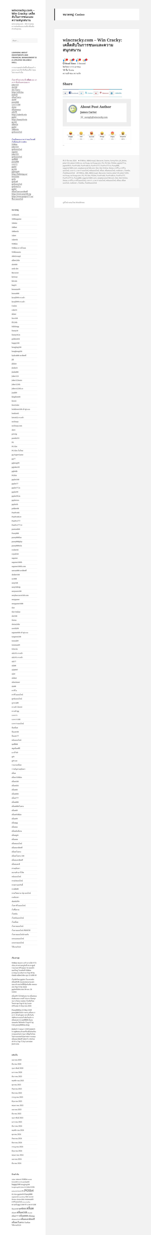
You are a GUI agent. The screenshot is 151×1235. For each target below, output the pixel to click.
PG (13, 442)
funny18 (15, 331)
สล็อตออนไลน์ (17, 843)
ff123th (14, 322)
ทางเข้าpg (15, 711)
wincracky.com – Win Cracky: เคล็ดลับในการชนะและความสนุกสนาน (23, 15)
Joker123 (15, 376)
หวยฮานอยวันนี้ (17, 885)
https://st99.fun (18, 92)
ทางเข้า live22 (17, 707)
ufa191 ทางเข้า (17, 653)
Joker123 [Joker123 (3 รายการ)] (23, 1187)
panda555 (15, 438)
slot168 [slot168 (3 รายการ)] (31, 1197)
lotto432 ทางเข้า (18, 417)
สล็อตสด (15, 839)
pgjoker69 (16, 467)
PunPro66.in (110, 176)
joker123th (16, 384)
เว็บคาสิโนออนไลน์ (18, 905)
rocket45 (15, 550)
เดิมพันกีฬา (16, 901)
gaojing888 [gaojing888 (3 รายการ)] (26, 1182)
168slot (14, 223)
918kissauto (16, 252)
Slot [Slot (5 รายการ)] (26, 1197)
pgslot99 (15, 492)
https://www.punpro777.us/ (22, 196)
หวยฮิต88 (15, 889)
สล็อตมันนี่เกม (17, 831)
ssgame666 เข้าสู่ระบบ (20, 632)
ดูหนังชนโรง (16, 186)
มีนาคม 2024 (16, 1163)
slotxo (14, 107)
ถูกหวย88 (15, 703)
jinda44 (15, 95)
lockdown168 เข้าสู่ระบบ (21, 409)
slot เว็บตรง (16, 90)
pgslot (14, 117)
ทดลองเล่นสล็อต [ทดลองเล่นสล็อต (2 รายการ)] (26, 1202)
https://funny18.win (19, 119)
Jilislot (14, 364)
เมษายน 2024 (17, 1159)
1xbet (14, 235)
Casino (14, 306)
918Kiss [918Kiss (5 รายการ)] (25, 1179)
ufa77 (14, 661)
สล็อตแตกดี (16, 864)
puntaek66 (16, 529)
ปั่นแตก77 (15, 736)
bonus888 (15, 293)
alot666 (14, 264)
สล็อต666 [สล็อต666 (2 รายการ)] (30, 1213)
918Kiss (15, 244)
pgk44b (14, 471)
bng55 (14, 285)
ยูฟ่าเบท (14, 761)
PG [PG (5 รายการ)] (23, 1191)
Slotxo (14, 620)
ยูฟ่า (13, 756)
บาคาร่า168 (16, 104)
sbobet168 (16, 575)
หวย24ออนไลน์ (17, 881)
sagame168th (17, 562)
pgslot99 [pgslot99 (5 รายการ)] (20, 1194)
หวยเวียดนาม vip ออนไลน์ (21, 893)
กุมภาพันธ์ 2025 (17, 1118)
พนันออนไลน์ (16, 740)
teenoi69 (15, 641)
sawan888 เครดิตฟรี (19, 570)
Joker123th (124, 173)
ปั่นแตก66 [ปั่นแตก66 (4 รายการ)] (15, 1209)
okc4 (13, 430)
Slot (13, 608)
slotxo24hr (16, 624)
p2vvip (14, 434)
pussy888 (15, 102)
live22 (14, 401)
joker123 (15, 85)
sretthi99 (15, 628)
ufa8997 (15, 670)
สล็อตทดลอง (16, 109)
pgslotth (15, 504)
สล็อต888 (15, 802)
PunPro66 (15, 512)
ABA (86, 173)
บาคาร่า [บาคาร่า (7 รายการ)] (23, 1204)
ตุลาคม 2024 (16, 1134)
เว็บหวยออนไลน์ (17, 926)
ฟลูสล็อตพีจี (16, 748)
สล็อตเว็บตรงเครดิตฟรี (20, 191)
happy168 (15, 343)
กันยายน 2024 (17, 1138)
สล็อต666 (15, 794)
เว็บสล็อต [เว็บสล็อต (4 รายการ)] (27, 1222)
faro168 (15, 318)
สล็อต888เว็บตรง (18, 806)
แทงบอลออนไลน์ (18, 938)
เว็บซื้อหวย (15, 909)
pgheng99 (15, 171)
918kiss (14, 144)
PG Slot (14, 446)
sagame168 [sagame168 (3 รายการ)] (15, 1197)
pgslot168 (15, 479)
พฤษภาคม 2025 (17, 1105)
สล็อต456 (15, 785)
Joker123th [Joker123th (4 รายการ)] (31, 1187)
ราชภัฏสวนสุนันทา (18, 769)
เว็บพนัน (15, 914)
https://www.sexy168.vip (21, 194)
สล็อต (14, 773)
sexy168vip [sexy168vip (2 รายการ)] (22, 1197)
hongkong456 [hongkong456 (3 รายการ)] (16, 1187)
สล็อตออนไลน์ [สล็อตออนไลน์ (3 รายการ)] (16, 1219)
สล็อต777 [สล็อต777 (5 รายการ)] (15, 1216)
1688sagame (16, 219)
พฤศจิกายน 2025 (18, 1080)
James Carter (88, 112)
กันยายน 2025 (17, 1089)
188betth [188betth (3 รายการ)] (18, 1179)
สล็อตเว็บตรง (16, 97)
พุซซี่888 (15, 159)
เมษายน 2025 (17, 1109)
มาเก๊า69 (15, 752)
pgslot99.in (16, 496)
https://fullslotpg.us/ (19, 174)
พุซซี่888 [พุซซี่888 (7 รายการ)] (22, 1208)
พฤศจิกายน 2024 (18, 1130)
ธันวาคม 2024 (17, 1126)
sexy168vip (16, 587)
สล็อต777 (15, 798)
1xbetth (15, 240)
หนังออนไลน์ (16, 876)
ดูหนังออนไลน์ (17, 132)
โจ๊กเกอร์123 (16, 947)
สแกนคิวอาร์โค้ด (18, 872)
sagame (15, 152)
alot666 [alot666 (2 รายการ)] (30, 1179)
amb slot (15, 268)
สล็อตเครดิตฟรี (17, 847)
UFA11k (15, 649)
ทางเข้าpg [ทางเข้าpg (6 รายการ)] (16, 1204)
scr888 (14, 579)
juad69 (14, 393)
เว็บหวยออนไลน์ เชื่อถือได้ (21, 930)
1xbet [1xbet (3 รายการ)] (13, 1179)
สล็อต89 (15, 810)
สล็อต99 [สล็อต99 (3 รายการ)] (14, 1213)
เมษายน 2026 (17, 1060)
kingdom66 (16, 397)
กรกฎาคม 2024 (17, 1147)
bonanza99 (16, 289)
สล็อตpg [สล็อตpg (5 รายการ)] (31, 1216)
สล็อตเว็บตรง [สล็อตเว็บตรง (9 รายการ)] (18, 1222)
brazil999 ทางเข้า (18, 297)
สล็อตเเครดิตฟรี (17, 860)
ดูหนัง (14, 179)
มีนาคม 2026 (16, 1064)
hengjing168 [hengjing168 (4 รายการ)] (25, 1184)
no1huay (15, 421)
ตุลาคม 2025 (16, 1085)
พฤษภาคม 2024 (17, 1155)
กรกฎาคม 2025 (17, 1097)
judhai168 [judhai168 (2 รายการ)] (14, 1191)
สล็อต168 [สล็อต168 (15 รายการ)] (22, 1212)
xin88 (14, 686)
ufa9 (13, 674)
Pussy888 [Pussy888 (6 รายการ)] (28, 1194)
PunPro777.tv (17, 525)
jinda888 (15, 372)
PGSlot (14, 475)
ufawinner (16, 682)
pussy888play (17, 541)
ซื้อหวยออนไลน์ (17, 199)
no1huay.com (17, 426)
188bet (14, 227)
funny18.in (16, 335)
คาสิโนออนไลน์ (17, 694)
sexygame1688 (17, 603)
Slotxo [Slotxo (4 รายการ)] (14, 1199)
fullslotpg (15, 326)
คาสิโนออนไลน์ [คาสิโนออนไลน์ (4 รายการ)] (17, 1202)
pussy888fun (17, 537)
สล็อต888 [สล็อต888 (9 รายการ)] (23, 1215)
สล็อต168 (15, 781)
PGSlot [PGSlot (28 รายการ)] (29, 1190)
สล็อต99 (15, 819)
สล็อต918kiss (16, 814)
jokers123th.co (17, 388)
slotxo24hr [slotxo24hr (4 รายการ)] (21, 1199)
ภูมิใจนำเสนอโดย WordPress (73, 203)
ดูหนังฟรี (15, 181)
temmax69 (16, 645)
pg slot (14, 122)
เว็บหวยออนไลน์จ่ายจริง (20, 934)
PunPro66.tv (16, 517)
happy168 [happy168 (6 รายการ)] (16, 1184)
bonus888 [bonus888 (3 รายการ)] (15, 1182)
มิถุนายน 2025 (17, 1101)
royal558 (15, 554)
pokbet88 (15, 508)
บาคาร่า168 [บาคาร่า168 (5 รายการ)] (31, 1204)
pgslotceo (15, 500)
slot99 (14, 100)
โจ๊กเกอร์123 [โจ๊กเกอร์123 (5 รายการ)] (16, 1225)
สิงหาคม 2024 (17, 1142)
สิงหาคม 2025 (17, 1093)
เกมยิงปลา (15, 897)
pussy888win (17, 546)
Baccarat (15, 273)
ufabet (14, 678)
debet (14, 314)
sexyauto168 (16, 591)
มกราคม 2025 (17, 1122)
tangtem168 (16, 637)
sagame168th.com (19, 566)
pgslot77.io (16, 488)
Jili (13, 359)
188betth (15, 129)
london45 (15, 413)
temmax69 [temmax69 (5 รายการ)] (29, 1199)
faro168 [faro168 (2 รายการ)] (20, 1182)
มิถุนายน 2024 (17, 1151)
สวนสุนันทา (16, 868)
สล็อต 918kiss (17, 777)
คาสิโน (14, 690)
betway (15, 277)
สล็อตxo (15, 827)
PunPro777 (16, 521)
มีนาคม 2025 (16, 1113)
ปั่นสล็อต (15, 728)
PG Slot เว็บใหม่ (17, 450)
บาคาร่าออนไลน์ (18, 723)
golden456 (16, 339)
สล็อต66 (15, 790)
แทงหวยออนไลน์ (18, 943)
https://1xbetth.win (19, 114)
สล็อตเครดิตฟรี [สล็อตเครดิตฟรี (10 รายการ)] (27, 1219)
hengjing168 (16, 347)
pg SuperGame (17, 455)
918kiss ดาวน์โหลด (19, 248)
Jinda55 (15, 368)
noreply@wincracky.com (94, 117)
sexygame (15, 599)
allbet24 (15, 124)
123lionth (15, 215)
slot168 (14, 87)
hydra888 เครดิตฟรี (19, 355)
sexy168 (15, 583)
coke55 (14, 310)
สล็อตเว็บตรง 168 (18, 856)
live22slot (15, 176)
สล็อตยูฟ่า (15, 835)
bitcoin (14, 281)
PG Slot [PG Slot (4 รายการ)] (14, 1194)
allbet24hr (16, 260)
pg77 (13, 459)
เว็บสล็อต (15, 922)
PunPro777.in (68, 178)
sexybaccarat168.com (20, 595)
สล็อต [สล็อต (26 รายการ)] (30, 1208)
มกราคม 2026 (17, 1072)
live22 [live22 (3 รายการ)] (19, 1191)
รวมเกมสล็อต (16, 765)
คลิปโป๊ (14, 112)
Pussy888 (15, 533)
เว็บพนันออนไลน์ (18, 918)
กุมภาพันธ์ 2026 (17, 1068)
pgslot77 (15, 484)
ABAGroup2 (16, 256)
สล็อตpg (15, 823)
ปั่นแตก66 (15, 732)
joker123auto (17, 380)
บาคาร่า (15, 164)
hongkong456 (17, 351)
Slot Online (16, 612)
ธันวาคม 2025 (17, 1076)
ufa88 (14, 665)
